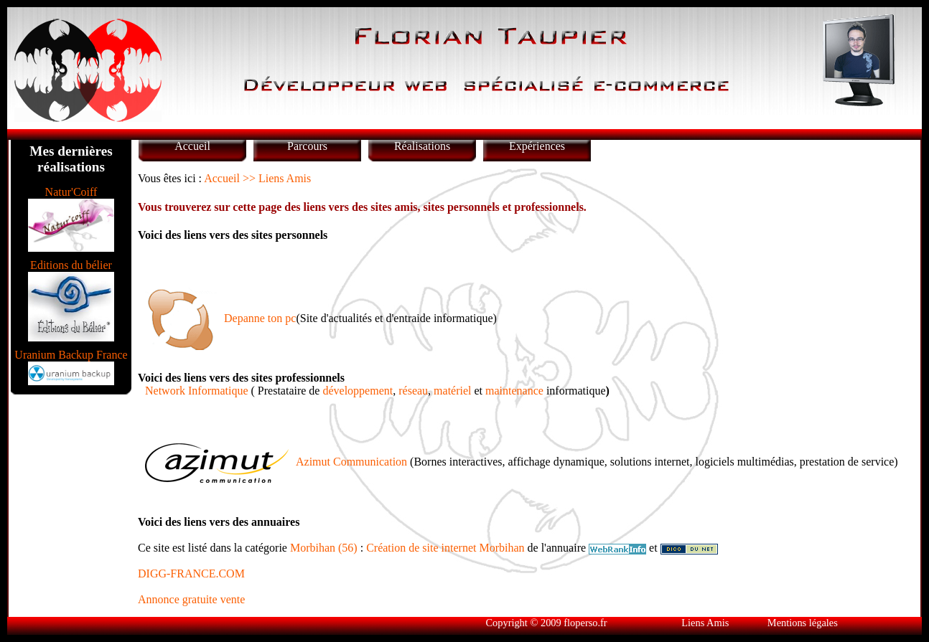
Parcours (307, 146)
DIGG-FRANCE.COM (191, 573)
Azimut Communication (351, 461)
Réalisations (422, 146)
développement (357, 390)
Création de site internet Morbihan (445, 548)
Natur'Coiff (71, 192)
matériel (452, 390)
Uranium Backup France (70, 355)
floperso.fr (585, 622)
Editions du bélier (71, 265)
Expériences (537, 146)
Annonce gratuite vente (191, 599)
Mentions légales (802, 622)
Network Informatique (196, 390)
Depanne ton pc (260, 318)
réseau (413, 390)
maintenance (514, 390)
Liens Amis (705, 622)
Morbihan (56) (324, 548)
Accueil (192, 146)
